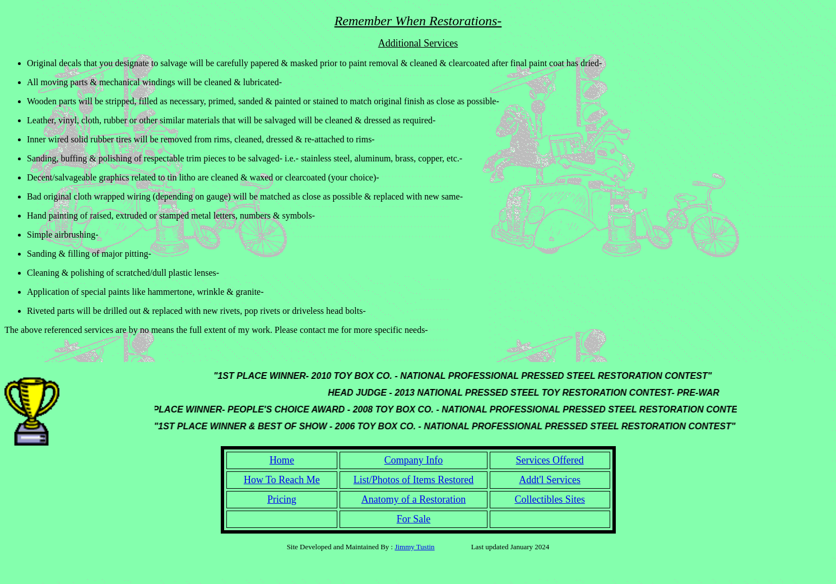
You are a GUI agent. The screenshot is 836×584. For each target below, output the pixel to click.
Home (282, 460)
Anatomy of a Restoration (413, 499)
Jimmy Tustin (414, 547)
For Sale (414, 519)
